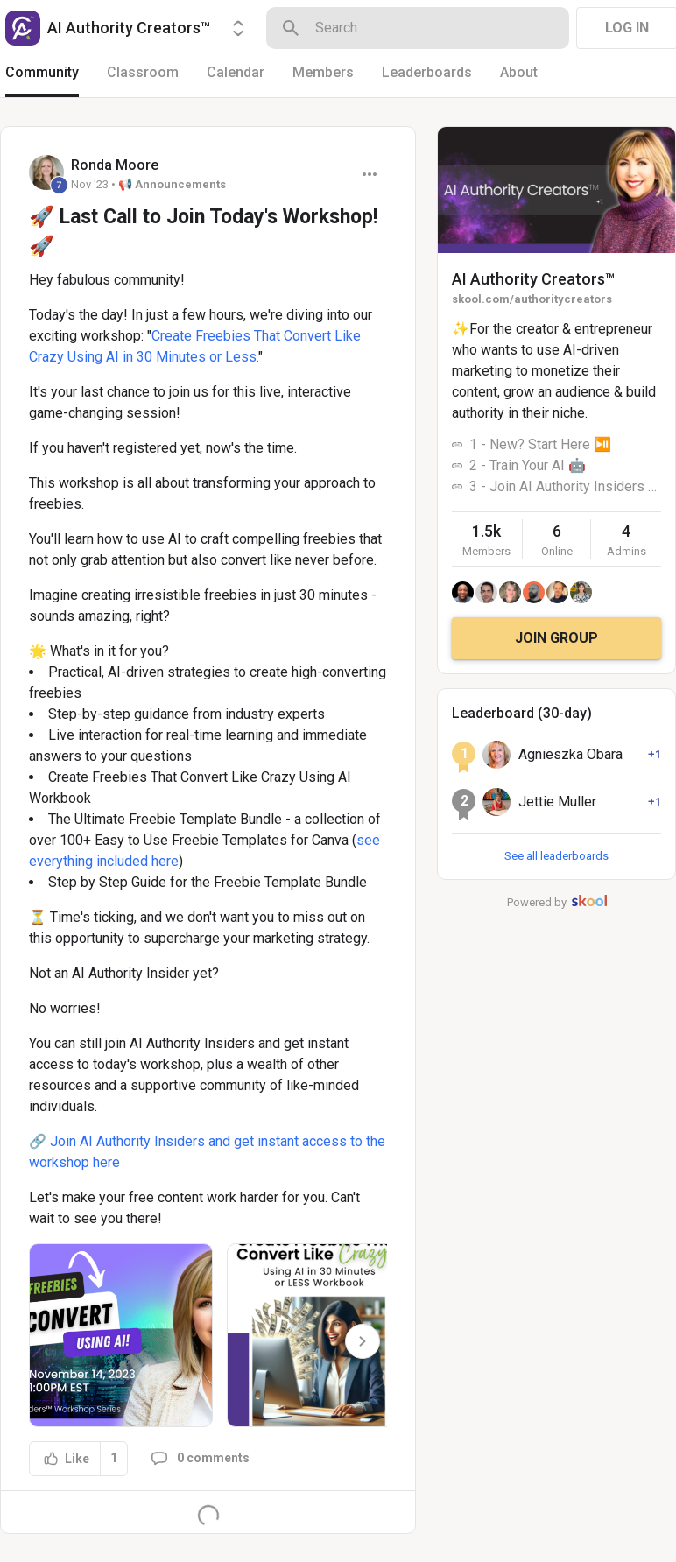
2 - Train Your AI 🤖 (527, 465)
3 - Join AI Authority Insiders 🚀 (565, 486)
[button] (121, 1335)
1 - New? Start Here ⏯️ (540, 444)
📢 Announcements (172, 184)
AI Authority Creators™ (533, 279)
